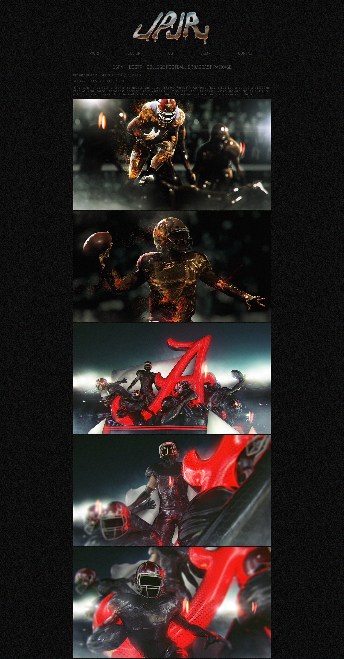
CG (170, 53)
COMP (205, 53)
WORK (95, 53)
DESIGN (134, 53)
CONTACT (246, 53)
